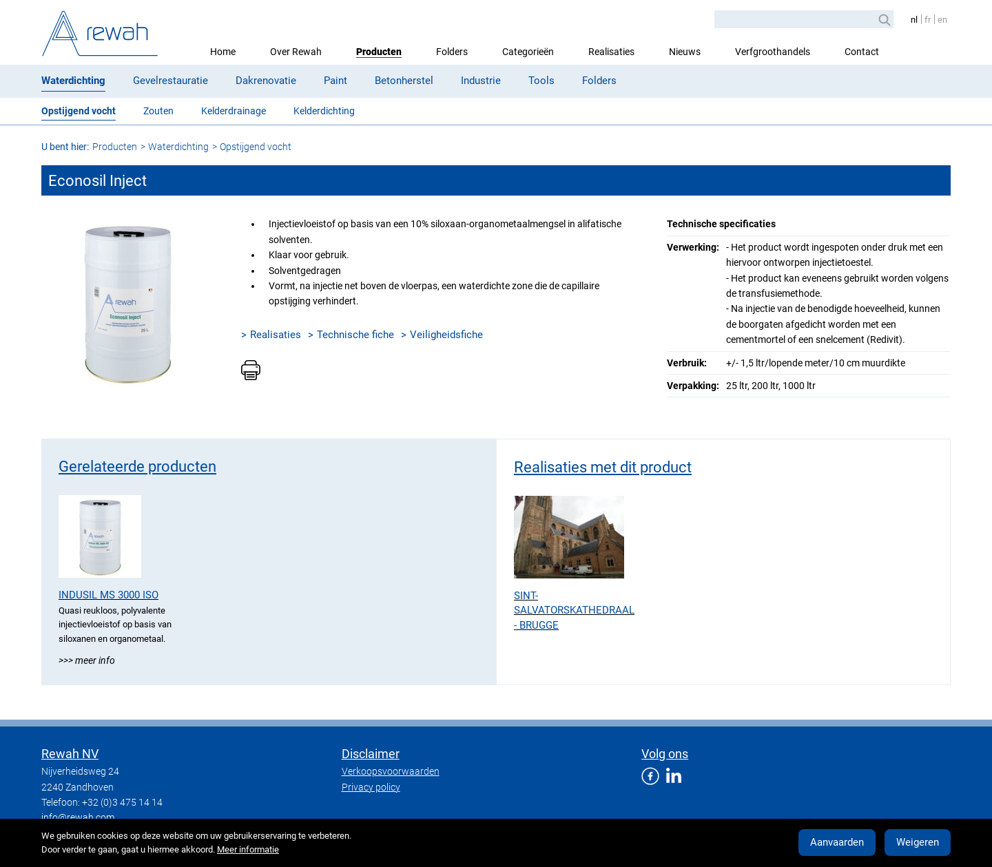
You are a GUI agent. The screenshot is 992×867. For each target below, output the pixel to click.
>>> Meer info (87, 660)
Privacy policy (371, 787)
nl (914, 19)
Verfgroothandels (772, 51)
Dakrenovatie (266, 80)
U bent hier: (65, 146)
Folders (452, 51)
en (942, 19)
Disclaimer (371, 753)
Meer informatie (248, 849)
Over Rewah (296, 51)
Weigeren (917, 842)
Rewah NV (70, 753)
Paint (335, 80)
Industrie (481, 80)
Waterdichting (73, 80)
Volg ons (664, 753)
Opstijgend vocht (78, 110)
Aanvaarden (837, 842)
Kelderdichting (324, 110)
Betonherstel (404, 80)
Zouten (158, 110)
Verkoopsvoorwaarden (391, 771)
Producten (379, 51)
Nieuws (685, 51)
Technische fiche (355, 334)
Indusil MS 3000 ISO (108, 595)
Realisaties (611, 51)
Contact (862, 51)
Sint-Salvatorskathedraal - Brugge (574, 610)
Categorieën (528, 51)
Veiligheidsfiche (446, 334)
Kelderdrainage (233, 110)
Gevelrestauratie (170, 80)
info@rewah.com (77, 817)
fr (927, 19)
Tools (541, 80)
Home (223, 51)
